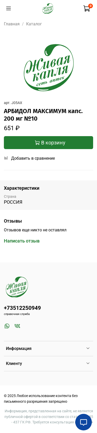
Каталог (34, 23)
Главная (12, 23)
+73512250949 (22, 308)
